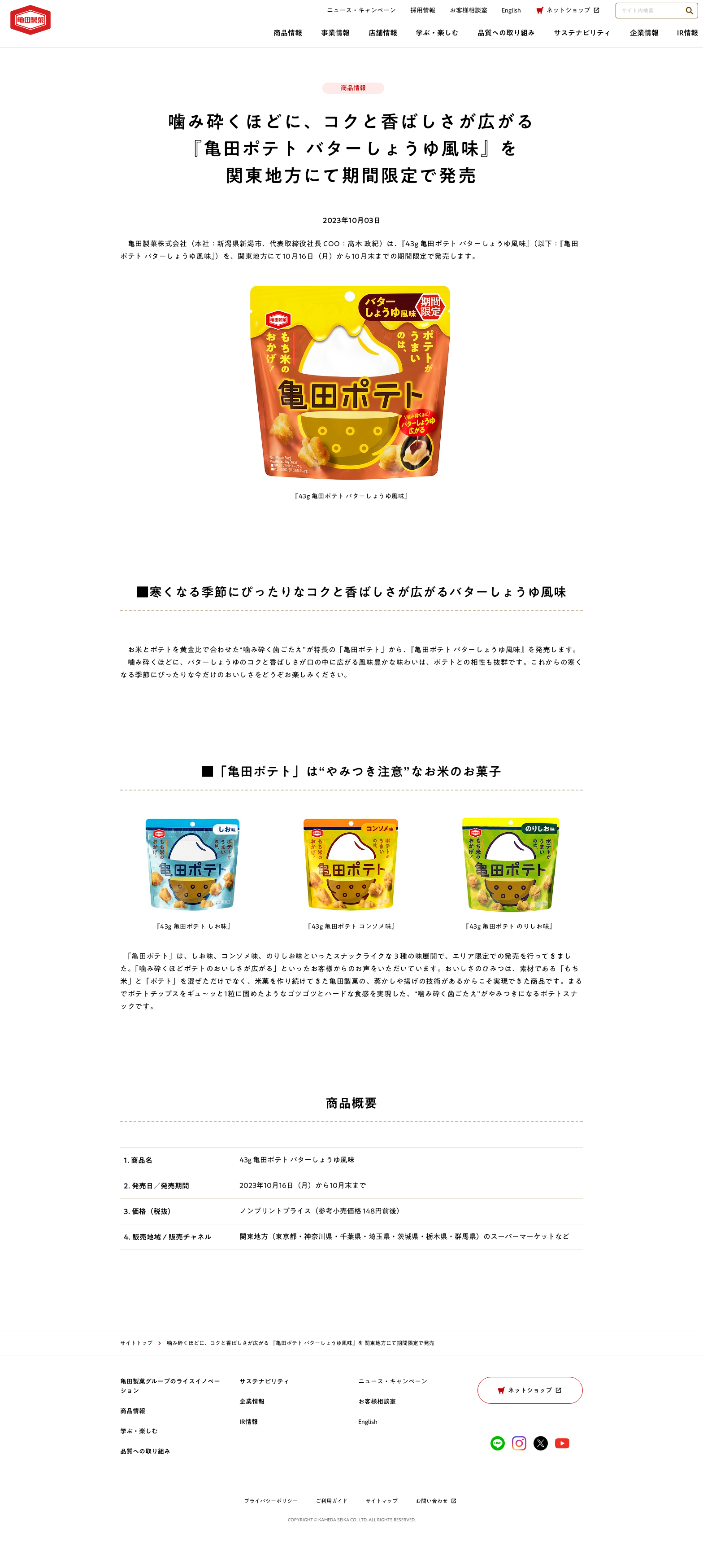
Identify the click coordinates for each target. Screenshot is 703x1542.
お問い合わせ (437, 1500)
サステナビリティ (436, 39)
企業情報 (504, 39)
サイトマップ (381, 1500)
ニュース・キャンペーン (350, 16)
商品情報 (113, 39)
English (368, 1422)
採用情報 (412, 16)
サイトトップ (136, 1342)
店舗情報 (219, 39)
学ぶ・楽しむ (280, 39)
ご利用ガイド (331, 1500)
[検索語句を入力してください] (646, 17)
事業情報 (166, 39)
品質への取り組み (354, 39)
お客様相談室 (458, 16)
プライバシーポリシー (271, 1500)
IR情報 (553, 39)
